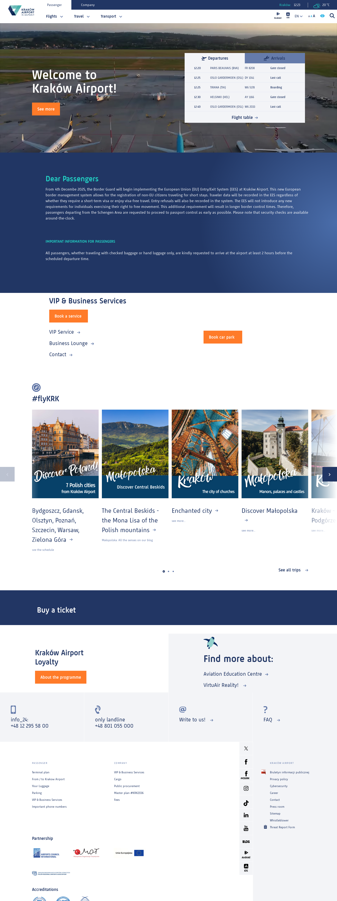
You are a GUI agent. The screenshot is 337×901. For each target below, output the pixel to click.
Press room (277, 807)
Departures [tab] (214, 58)
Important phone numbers (49, 807)
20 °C (321, 5)
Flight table (242, 117)
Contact (57, 354)
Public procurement (127, 786)
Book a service (68, 316)
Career (274, 793)
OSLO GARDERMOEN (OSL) (226, 78)
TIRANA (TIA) (218, 87)
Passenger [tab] (54, 5)
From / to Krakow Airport (48, 779)
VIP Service (61, 332)
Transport (108, 16)
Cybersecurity (279, 786)
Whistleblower (279, 820)
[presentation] (7, 474)
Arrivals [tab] (274, 58)
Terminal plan (40, 772)
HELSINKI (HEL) (220, 97)
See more (46, 109)
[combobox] (297, 16)
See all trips (290, 569)
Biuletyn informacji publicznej (289, 772)
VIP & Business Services (47, 800)
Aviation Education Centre (233, 674)
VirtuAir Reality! (222, 685)
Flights (51, 16)
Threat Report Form (282, 827)
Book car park (221, 337)
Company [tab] (88, 5)
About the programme (60, 677)
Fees (117, 800)
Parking (37, 793)
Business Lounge (68, 343)
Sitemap (275, 813)
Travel (79, 16)
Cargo (117, 779)
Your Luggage (40, 786)
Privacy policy (279, 779)
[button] (164, 571)
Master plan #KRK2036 (129, 793)
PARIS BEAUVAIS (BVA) (224, 68)
